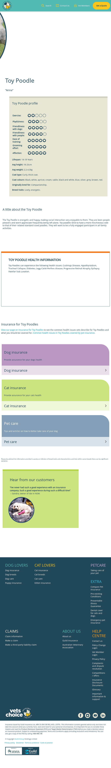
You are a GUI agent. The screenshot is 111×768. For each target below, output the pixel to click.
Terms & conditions (32, 743)
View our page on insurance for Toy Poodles (22, 329)
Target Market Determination (62, 729)
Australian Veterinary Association (72, 646)
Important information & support (99, 696)
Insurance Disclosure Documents (97, 682)
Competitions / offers (98, 674)
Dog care (9, 578)
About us (66, 636)
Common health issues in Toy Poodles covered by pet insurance (64, 332)
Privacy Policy (98, 659)
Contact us (97, 641)
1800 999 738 (37, 734)
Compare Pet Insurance (97, 588)
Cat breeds (40, 574)
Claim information (14, 636)
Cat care (38, 578)
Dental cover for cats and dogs (97, 613)
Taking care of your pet (97, 571)
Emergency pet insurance (98, 621)
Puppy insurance (13, 583)
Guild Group (19, 739)
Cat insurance (41, 570)
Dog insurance (12, 570)
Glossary (96, 689)
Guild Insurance (70, 640)
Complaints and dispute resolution (98, 666)
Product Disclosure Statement (32, 729)
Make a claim (11, 640)
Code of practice (46, 743)
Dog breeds (10, 574)
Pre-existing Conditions (96, 595)
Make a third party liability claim (21, 644)
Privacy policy (10, 743)
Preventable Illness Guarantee (96, 603)
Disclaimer (20, 743)
